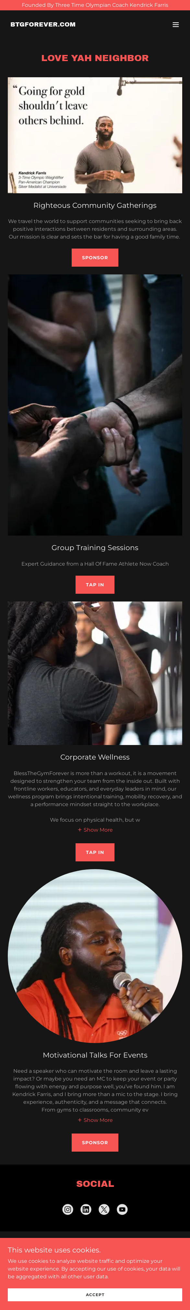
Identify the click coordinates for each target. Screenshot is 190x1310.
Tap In (95, 585)
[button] (175, 24)
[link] (43, 25)
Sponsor (95, 258)
